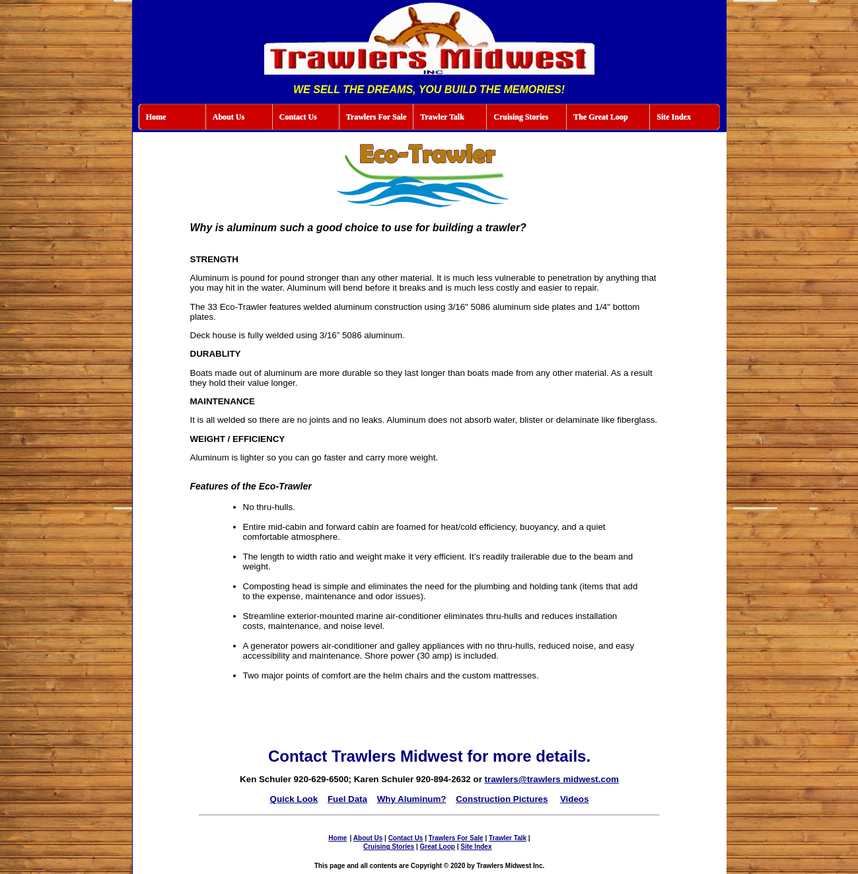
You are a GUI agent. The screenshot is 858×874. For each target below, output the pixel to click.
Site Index (674, 117)
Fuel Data (347, 799)
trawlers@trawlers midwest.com (552, 779)
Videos (574, 799)
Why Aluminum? (412, 799)
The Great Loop (600, 117)
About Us (228, 117)
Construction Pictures (502, 799)
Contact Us (298, 117)
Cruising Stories (520, 117)
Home (156, 117)
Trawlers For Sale (376, 117)
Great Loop (437, 846)
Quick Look (294, 799)
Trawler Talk (442, 117)
